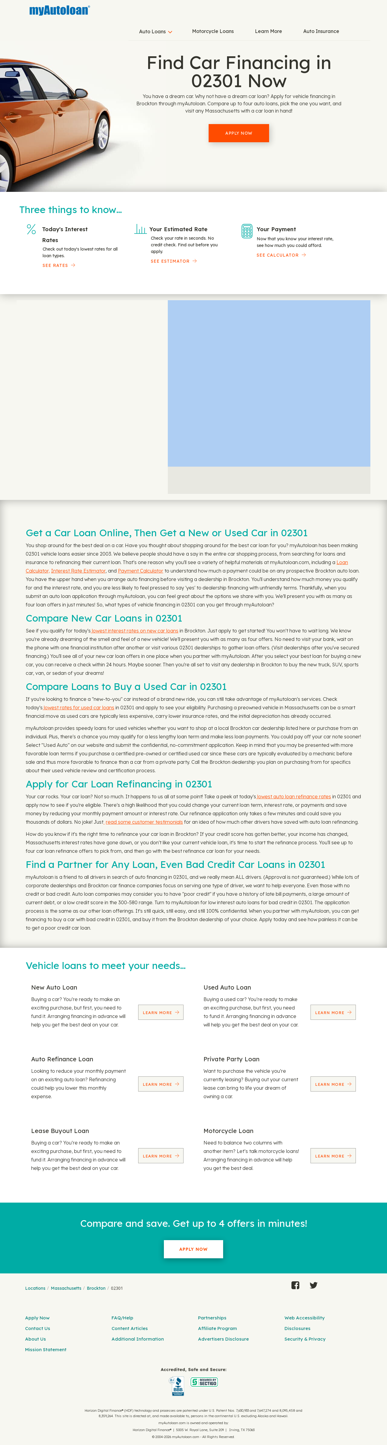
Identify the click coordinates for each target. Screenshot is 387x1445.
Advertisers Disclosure (223, 1339)
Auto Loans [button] (152, 31)
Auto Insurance (321, 31)
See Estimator (170, 261)
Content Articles (130, 1328)
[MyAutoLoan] (60, 10)
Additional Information (138, 1339)
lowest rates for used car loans (78, 707)
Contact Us (37, 1328)
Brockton (96, 1288)
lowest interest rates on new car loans (134, 631)
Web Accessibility (305, 1318)
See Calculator (278, 255)
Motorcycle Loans (213, 31)
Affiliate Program (217, 1328)
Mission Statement (46, 1349)
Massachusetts (66, 1288)
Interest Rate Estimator (78, 571)
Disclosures (298, 1328)
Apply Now (238, 133)
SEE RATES (55, 265)
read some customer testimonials (144, 822)
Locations (35, 1288)
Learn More (268, 31)
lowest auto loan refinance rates (293, 796)
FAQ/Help (122, 1318)
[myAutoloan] (193, 1382)
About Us (35, 1339)
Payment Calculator (140, 571)
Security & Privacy (305, 1339)
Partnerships (212, 1318)
